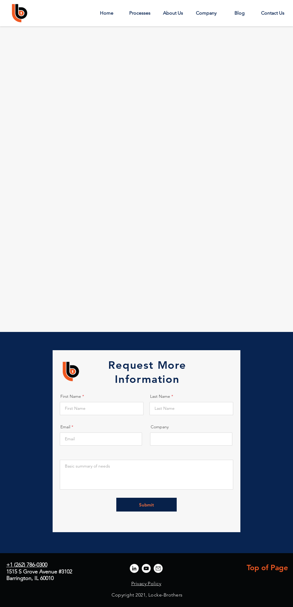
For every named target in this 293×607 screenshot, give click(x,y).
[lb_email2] (158, 568)
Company (160, 427)
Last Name (160, 396)
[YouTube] (146, 568)
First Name (70, 396)
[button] (139, 13)
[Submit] (146, 505)
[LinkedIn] (134, 568)
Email (65, 427)
